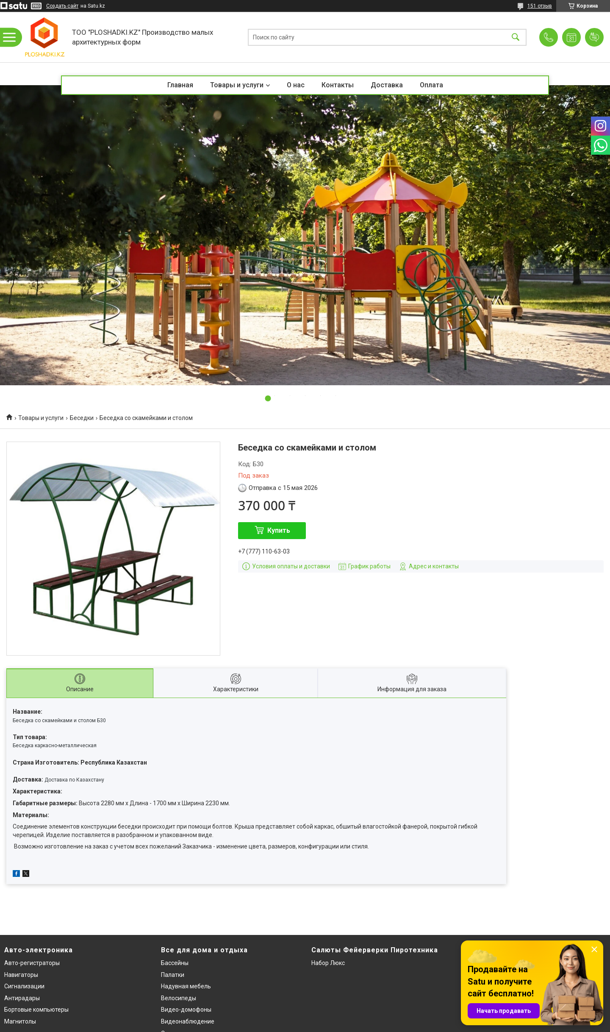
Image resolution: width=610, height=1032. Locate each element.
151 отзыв (539, 6)
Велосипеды (178, 998)
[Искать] (515, 37)
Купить (278, 530)
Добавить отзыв (594, 37)
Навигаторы (21, 974)
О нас (296, 85)
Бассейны (175, 963)
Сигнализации (24, 986)
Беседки (82, 417)
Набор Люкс (328, 963)
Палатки (172, 974)
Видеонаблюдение (187, 1021)
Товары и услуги (236, 85)
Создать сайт (62, 6)
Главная (180, 85)
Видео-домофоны (186, 1009)
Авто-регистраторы (32, 963)
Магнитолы (20, 1021)
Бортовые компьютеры (36, 1009)
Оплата (431, 85)
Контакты (338, 85)
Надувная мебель (186, 986)
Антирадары (22, 998)
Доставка (387, 85)
